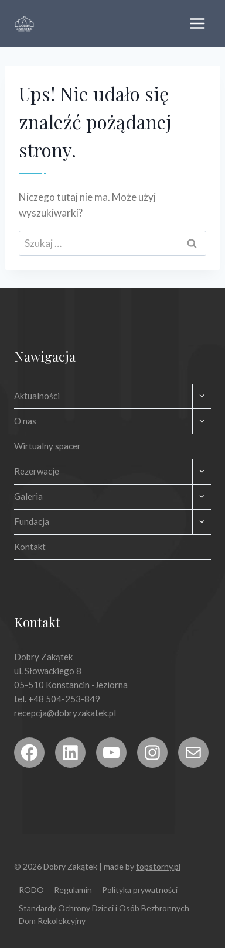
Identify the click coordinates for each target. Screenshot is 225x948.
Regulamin (73, 890)
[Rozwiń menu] (197, 23)
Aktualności (37, 395)
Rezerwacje (36, 471)
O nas (25, 420)
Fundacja (31, 521)
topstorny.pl (158, 866)
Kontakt (30, 546)
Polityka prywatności (140, 890)
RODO (31, 890)
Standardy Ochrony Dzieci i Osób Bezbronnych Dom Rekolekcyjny (104, 914)
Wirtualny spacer (47, 446)
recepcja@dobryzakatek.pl (65, 712)
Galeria (28, 496)
